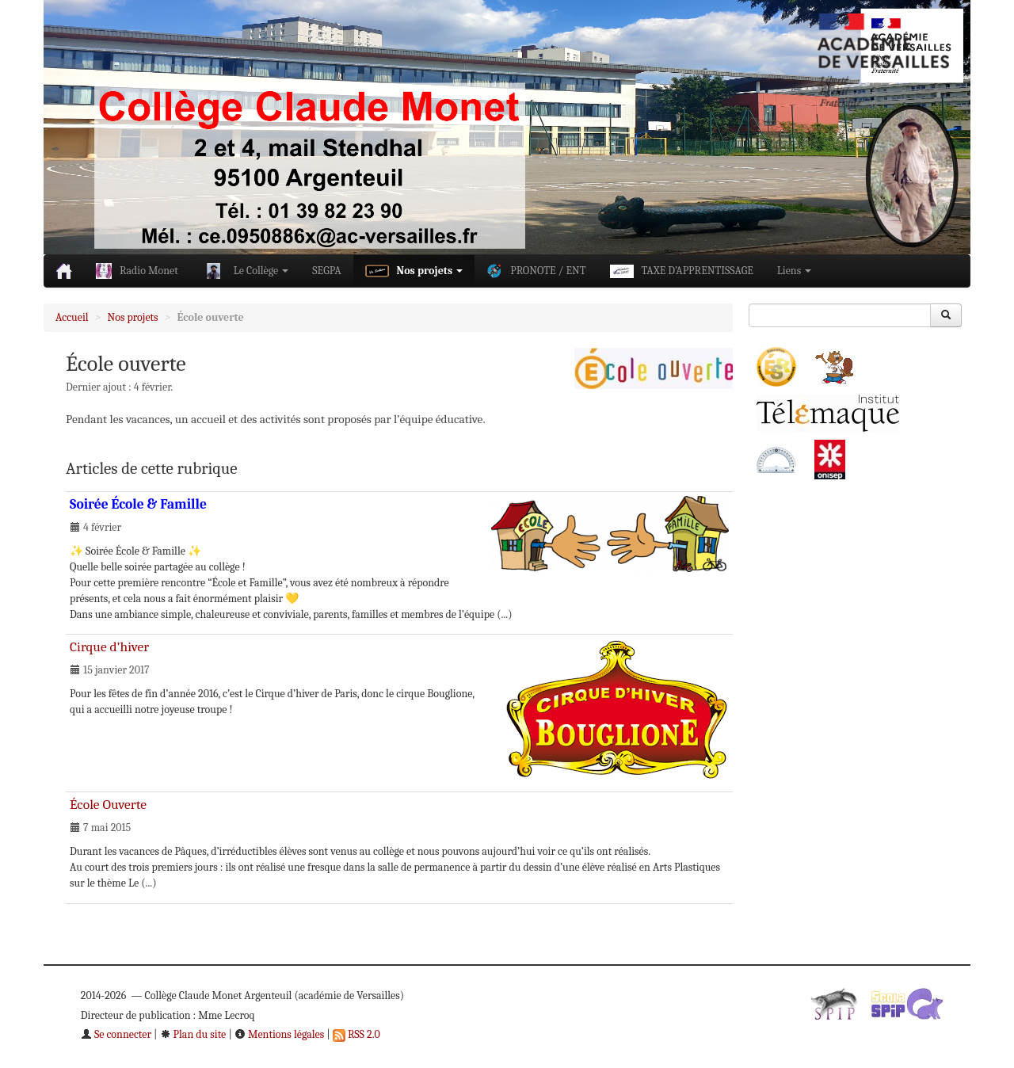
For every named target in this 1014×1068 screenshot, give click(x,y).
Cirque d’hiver (109, 646)
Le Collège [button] (245, 271)
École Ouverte (108, 804)
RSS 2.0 (356, 1034)
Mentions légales (279, 1034)
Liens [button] (794, 270)
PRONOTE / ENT (535, 271)
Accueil (72, 317)
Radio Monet (137, 271)
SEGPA (326, 270)
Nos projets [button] (414, 271)
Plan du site (193, 1034)
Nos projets (133, 317)
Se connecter (116, 1034)
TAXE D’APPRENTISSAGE (681, 271)
